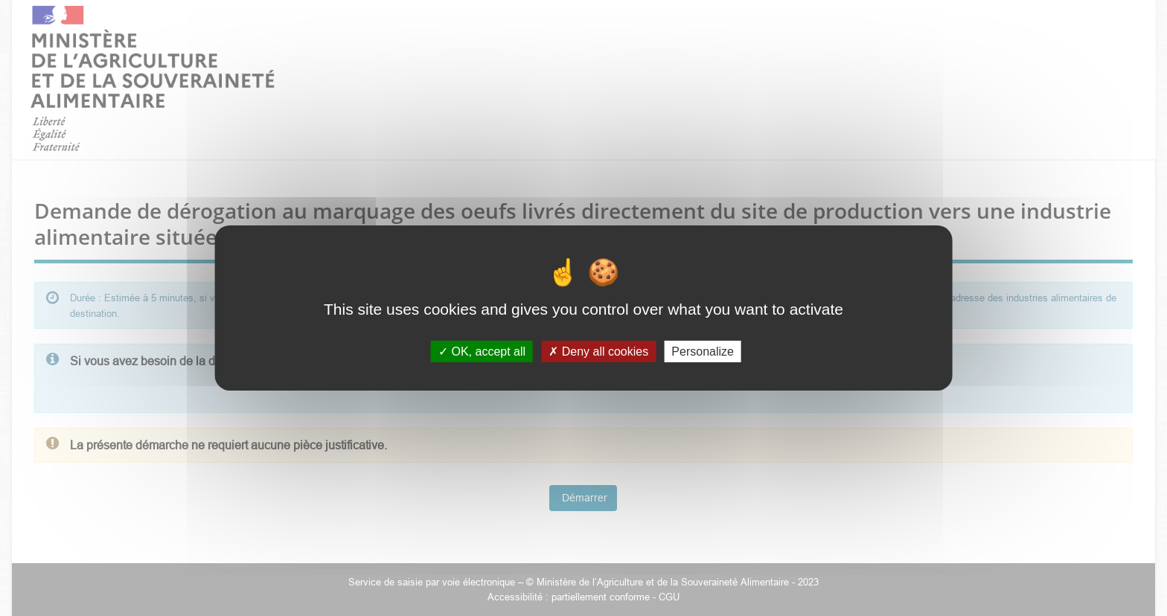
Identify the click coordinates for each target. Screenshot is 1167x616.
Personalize (702, 351)
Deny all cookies (598, 351)
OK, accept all (481, 351)
